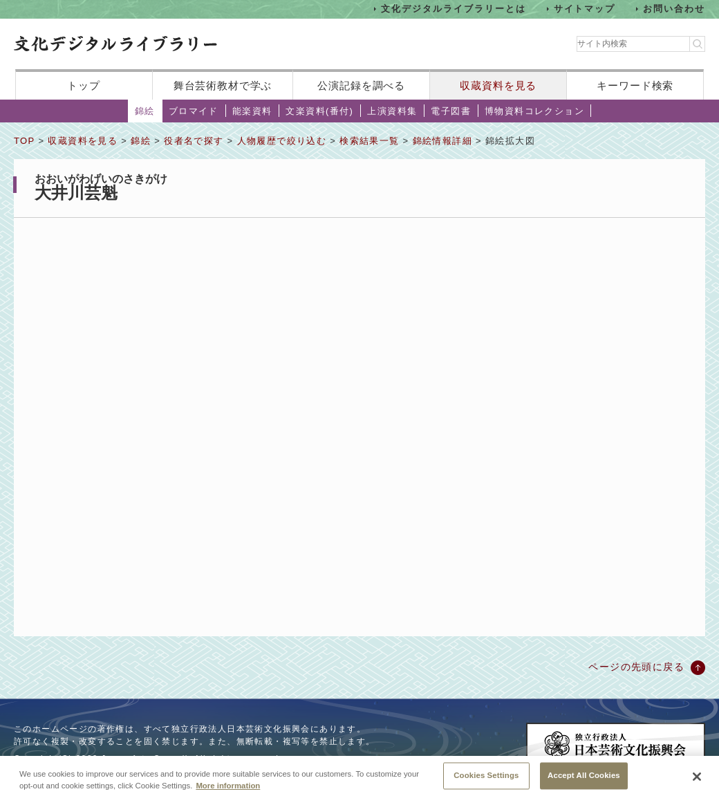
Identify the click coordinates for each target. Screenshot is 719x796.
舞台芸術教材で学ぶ (223, 85)
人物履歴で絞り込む (282, 141)
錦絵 (145, 111)
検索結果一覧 (369, 141)
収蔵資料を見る (498, 85)
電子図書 (451, 111)
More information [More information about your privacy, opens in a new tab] (228, 790)
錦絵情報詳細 (442, 141)
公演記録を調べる (361, 85)
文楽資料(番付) (319, 111)
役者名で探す (193, 141)
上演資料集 (392, 111)
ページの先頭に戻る (636, 666)
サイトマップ (585, 8)
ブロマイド (193, 111)
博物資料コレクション (534, 111)
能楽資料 (252, 111)
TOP (24, 141)
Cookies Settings (486, 780)
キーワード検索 (635, 85)
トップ (83, 85)
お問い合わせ (674, 8)
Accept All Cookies (584, 780)
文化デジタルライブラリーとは (453, 8)
